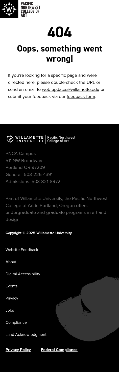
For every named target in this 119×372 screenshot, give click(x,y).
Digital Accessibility (23, 274)
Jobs (10, 310)
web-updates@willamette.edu (70, 89)
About (11, 262)
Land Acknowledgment (26, 334)
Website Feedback (22, 250)
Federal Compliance (59, 350)
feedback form (81, 96)
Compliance (16, 322)
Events (11, 286)
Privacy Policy (18, 350)
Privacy (12, 298)
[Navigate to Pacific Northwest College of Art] (20, 9)
